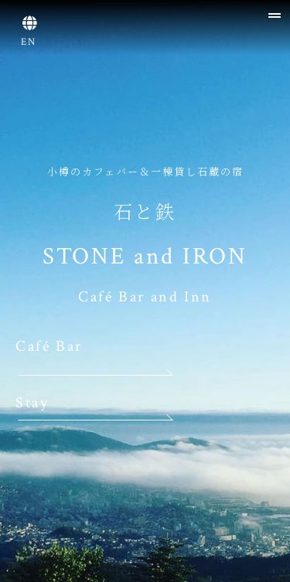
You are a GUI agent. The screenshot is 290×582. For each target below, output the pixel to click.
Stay (32, 403)
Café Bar (49, 346)
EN (29, 42)
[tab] (189, 9)
